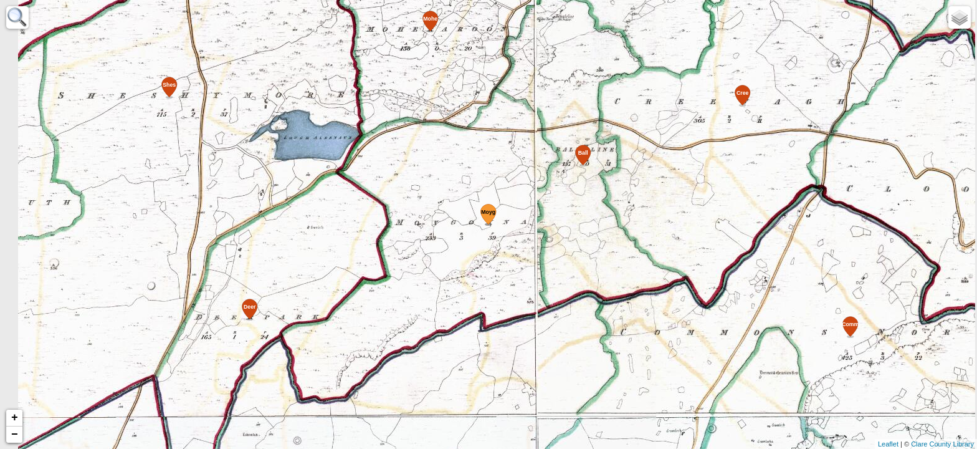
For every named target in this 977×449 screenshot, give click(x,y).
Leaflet (888, 444)
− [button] (14, 434)
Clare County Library (942, 444)
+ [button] (14, 417)
